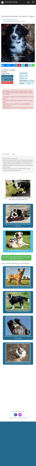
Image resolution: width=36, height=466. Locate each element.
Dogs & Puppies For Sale (9, 19)
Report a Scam (6, 82)
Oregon (23, 21)
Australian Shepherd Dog (11, 21)
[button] (4, 43)
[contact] (20, 414)
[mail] (7, 65)
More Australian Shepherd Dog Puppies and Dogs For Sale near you (18, 190)
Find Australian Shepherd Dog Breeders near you (18, 216)
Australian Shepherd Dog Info (18, 241)
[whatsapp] (33, 65)
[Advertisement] (18, 9)
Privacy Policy (12, 418)
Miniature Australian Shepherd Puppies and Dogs (18, 328)
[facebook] (16, 65)
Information (6, 154)
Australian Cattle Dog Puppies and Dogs (18, 277)
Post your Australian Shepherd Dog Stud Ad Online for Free (16, 258)
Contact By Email (7, 79)
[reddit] (29, 65)
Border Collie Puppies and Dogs (18, 302)
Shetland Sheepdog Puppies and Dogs (18, 353)
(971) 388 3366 (6, 76)
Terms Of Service (22, 418)
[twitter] (22, 65)
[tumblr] (26, 65)
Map (13, 154)
